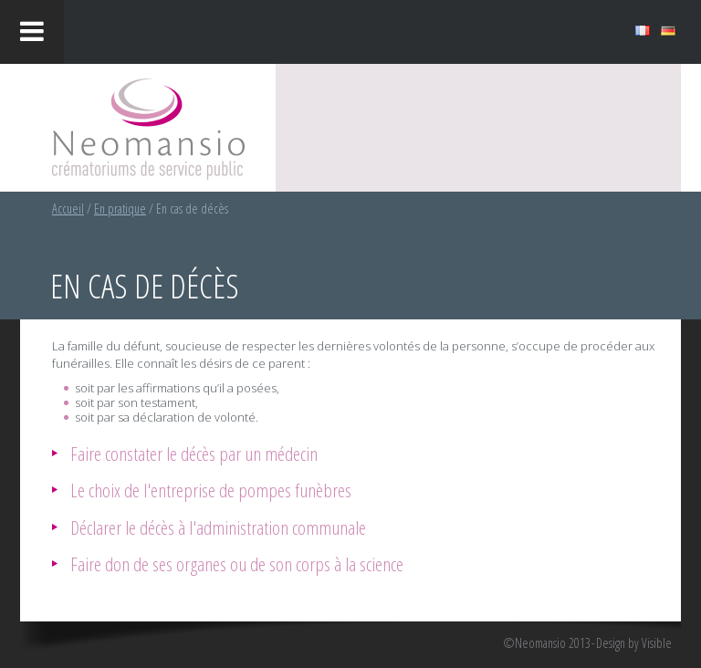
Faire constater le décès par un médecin (194, 453)
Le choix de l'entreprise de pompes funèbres (210, 489)
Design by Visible (634, 643)
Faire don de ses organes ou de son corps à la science (236, 563)
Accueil (68, 208)
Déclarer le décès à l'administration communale (218, 527)
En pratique (120, 208)
